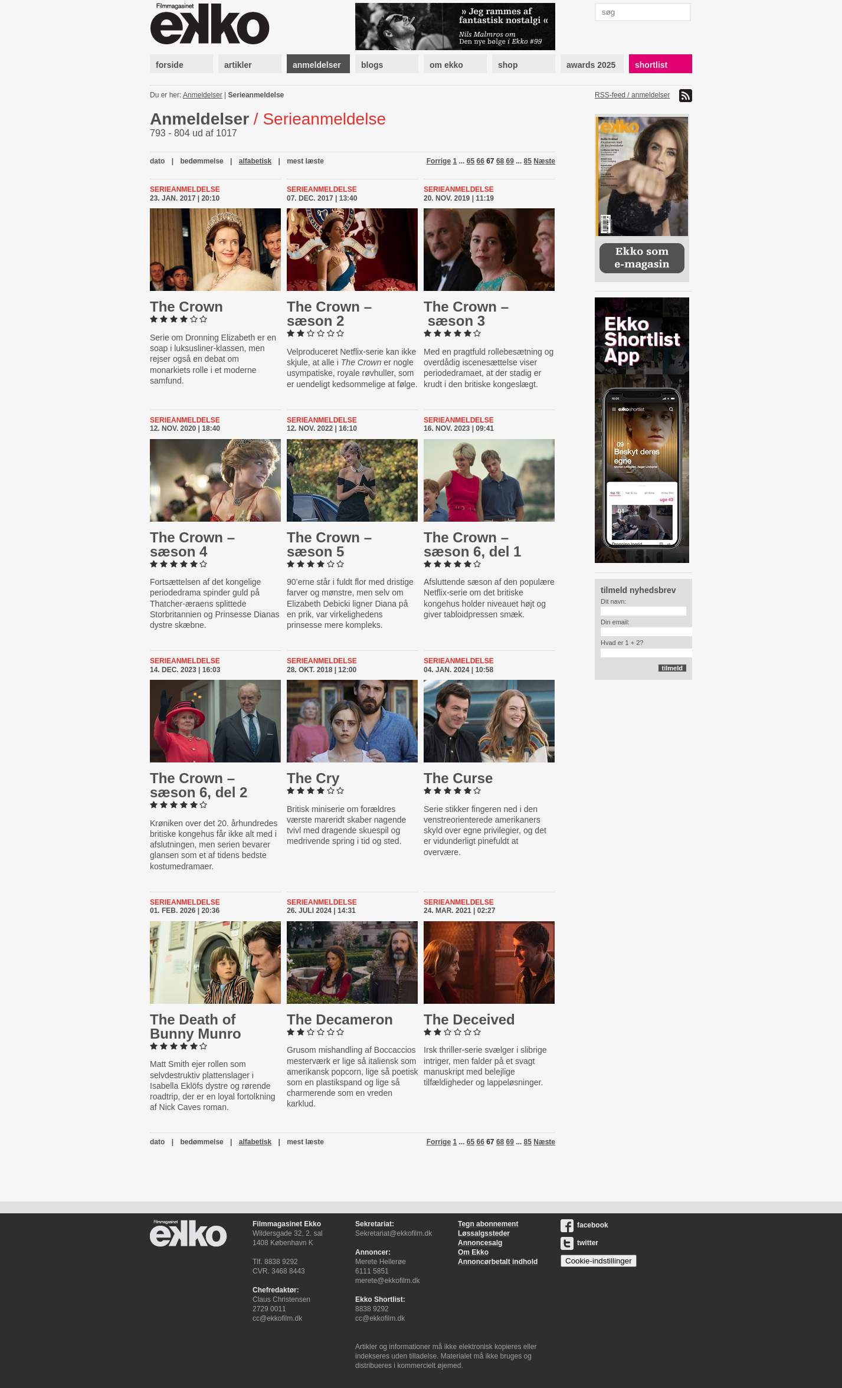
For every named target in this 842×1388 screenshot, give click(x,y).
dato (157, 161)
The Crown (186, 307)
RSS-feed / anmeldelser (632, 95)
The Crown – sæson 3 (466, 314)
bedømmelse (201, 161)
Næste (544, 161)
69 (510, 161)
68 (500, 161)
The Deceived (469, 1019)
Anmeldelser (202, 95)
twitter (579, 1243)
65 (470, 161)
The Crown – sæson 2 (329, 314)
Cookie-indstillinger (598, 1260)
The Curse (458, 778)
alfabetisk (255, 161)
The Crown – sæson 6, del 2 (198, 785)
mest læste (305, 161)
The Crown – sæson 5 (329, 544)
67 (490, 161)
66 (480, 161)
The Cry (313, 778)
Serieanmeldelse (256, 95)
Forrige (439, 161)
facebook (584, 1225)
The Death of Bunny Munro (195, 1026)
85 (528, 161)
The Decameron (340, 1019)
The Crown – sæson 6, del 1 (472, 544)
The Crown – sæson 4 (192, 544)
